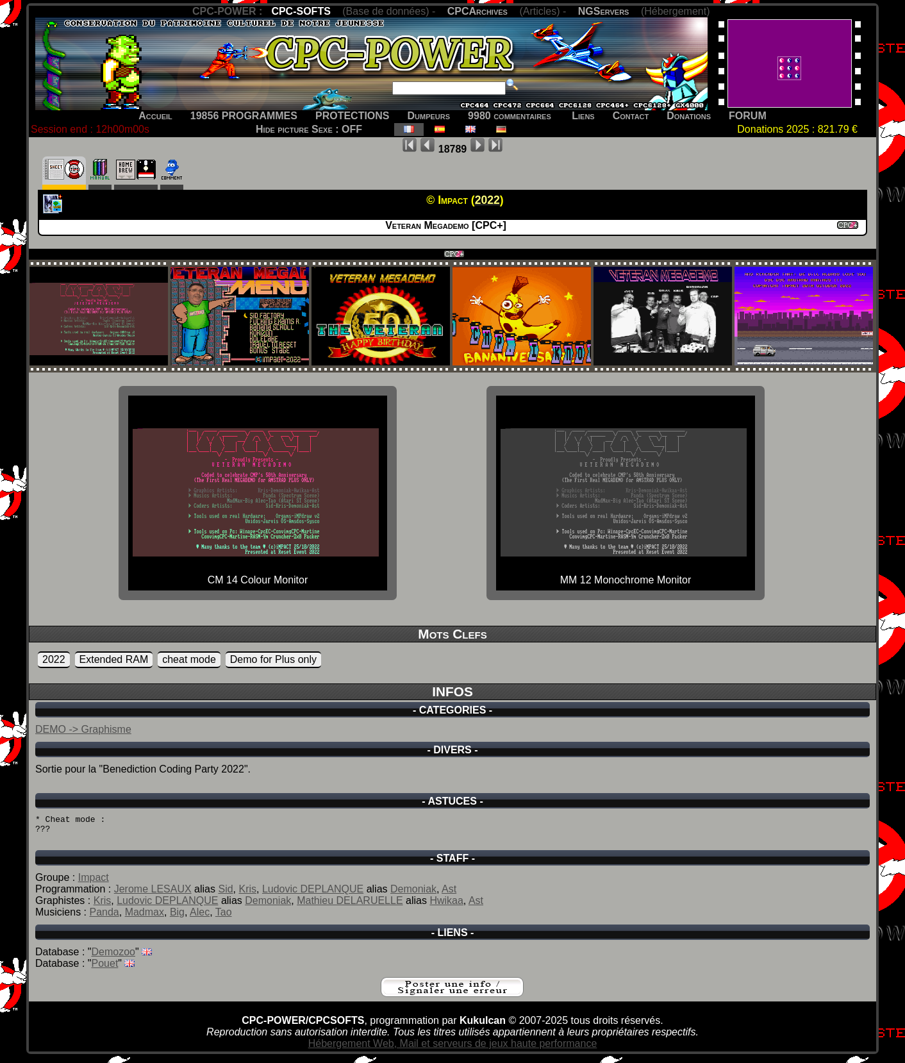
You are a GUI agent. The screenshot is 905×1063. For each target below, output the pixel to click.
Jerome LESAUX (153, 894)
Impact (93, 883)
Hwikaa (446, 906)
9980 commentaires (509, 115)
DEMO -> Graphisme (83, 729)
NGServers (603, 11)
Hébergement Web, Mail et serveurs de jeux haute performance (452, 1049)
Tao (223, 917)
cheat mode (189, 659)
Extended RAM (114, 659)
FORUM (748, 115)
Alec (200, 917)
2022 (53, 659)
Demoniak (413, 894)
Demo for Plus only (273, 659)
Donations (689, 115)
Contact (631, 115)
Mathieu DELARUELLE (350, 906)
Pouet (105, 969)
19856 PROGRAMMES (243, 115)
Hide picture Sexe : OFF (309, 129)
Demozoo (113, 957)
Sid (225, 894)
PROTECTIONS (352, 115)
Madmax (144, 917)
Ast (449, 894)
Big (177, 917)
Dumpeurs (429, 115)
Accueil (155, 115)
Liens (583, 115)
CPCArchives (477, 11)
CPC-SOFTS (300, 11)
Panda (104, 917)
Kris (247, 894)
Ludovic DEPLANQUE (312, 894)
